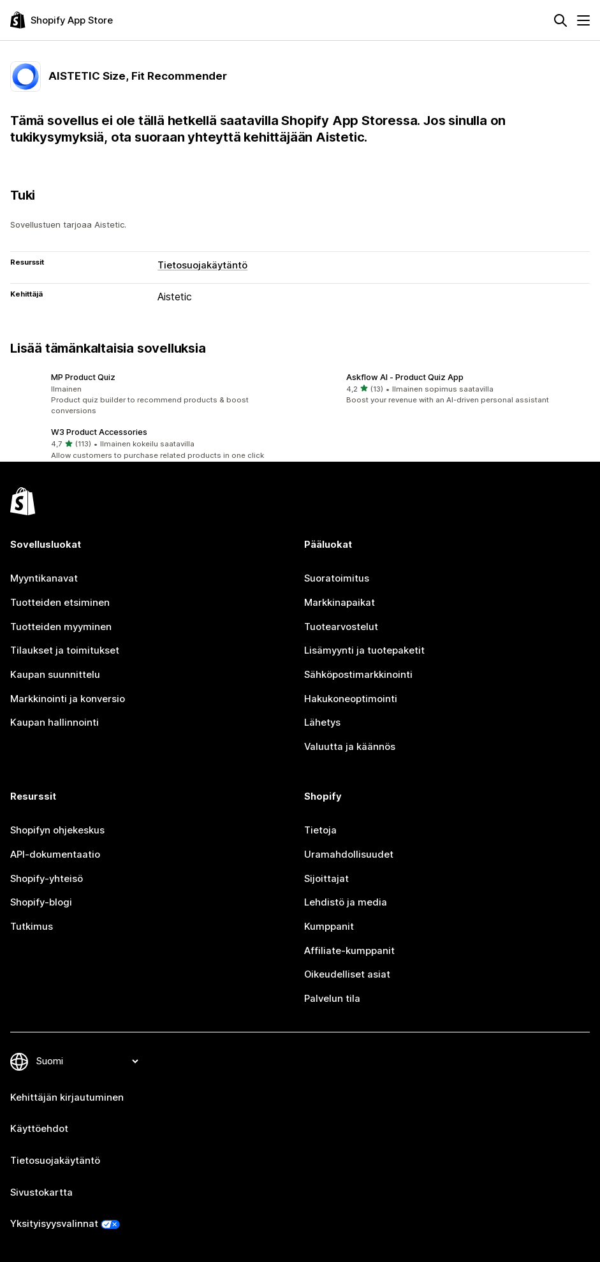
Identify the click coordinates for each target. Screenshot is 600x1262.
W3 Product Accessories (99, 432)
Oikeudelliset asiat (347, 974)
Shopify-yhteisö (46, 878)
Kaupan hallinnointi (54, 722)
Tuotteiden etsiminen (60, 602)
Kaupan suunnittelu (55, 674)
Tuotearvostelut (341, 627)
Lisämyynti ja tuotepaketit (364, 650)
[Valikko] (583, 20)
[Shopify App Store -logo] (61, 20)
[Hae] (560, 20)
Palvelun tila (332, 998)
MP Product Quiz (83, 377)
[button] (152, 394)
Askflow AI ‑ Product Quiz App (405, 377)
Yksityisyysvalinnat (54, 1223)
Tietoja (320, 830)
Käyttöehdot (39, 1128)
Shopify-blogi (41, 902)
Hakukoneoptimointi (350, 699)
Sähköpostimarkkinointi (358, 674)
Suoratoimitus (336, 578)
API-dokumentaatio (55, 854)
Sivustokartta (41, 1192)
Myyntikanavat (44, 578)
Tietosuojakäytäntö (202, 265)
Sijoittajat (326, 878)
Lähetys (322, 722)
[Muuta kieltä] (86, 1061)
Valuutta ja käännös (349, 746)
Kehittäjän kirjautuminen (67, 1097)
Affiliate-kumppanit (349, 951)
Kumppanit (329, 926)
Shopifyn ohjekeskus (57, 830)
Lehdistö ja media (345, 902)
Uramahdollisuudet (348, 854)
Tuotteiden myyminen (61, 627)
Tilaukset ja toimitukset (64, 650)
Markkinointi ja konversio (67, 699)
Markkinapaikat (339, 602)
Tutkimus (31, 926)
